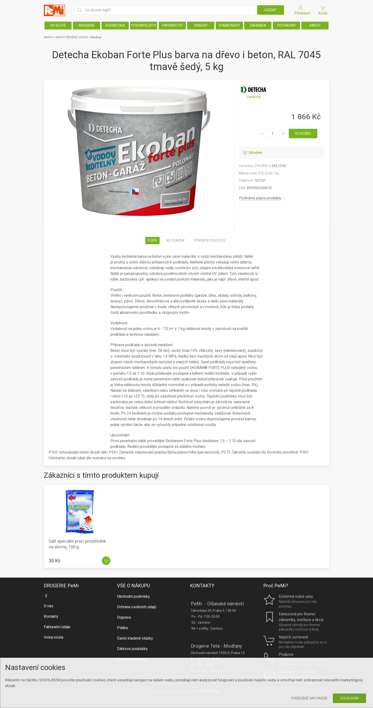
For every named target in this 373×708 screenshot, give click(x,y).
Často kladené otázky (135, 638)
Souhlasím (349, 698)
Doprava (124, 617)
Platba (122, 628)
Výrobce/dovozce (210, 240)
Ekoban (96, 37)
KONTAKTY (202, 585)
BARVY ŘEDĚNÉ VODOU (72, 37)
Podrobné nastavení (309, 698)
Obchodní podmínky (133, 596)
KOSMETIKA (115, 25)
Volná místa (53, 637)
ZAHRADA (258, 25)
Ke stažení (175, 240)
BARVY (315, 25)
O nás (48, 606)
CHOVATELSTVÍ (143, 25)
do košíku (303, 133)
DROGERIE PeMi (61, 585)
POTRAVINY (286, 25)
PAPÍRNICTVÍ (172, 25)
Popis (152, 240)
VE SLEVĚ (58, 25)
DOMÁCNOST (229, 25)
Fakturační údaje (57, 627)
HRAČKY (201, 25)
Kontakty (51, 616)
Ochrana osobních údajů (136, 607)
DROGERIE (87, 25)
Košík (322, 10)
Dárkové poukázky (132, 648)
